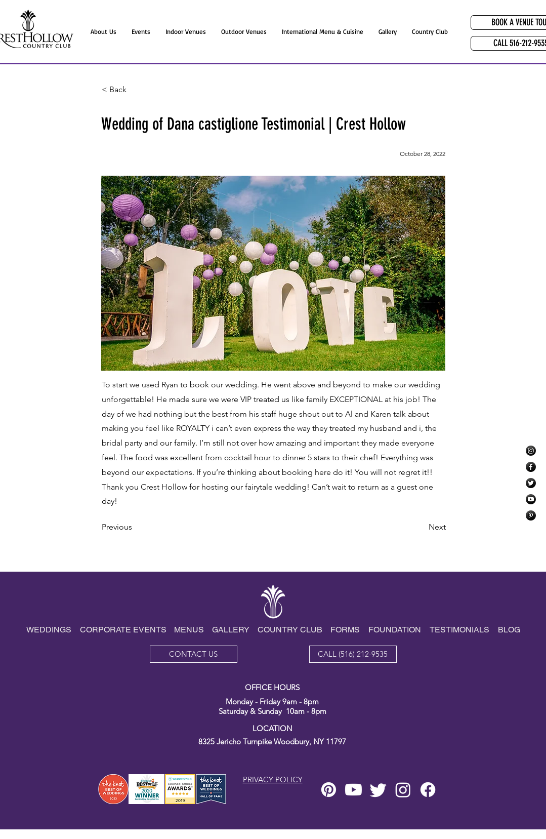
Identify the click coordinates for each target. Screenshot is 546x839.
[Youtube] (353, 790)
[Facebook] (531, 467)
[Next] (420, 527)
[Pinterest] (531, 515)
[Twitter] (531, 483)
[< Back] (135, 89)
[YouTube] (531, 499)
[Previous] (135, 527)
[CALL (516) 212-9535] (353, 654)
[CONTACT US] (193, 654)
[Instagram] (531, 451)
